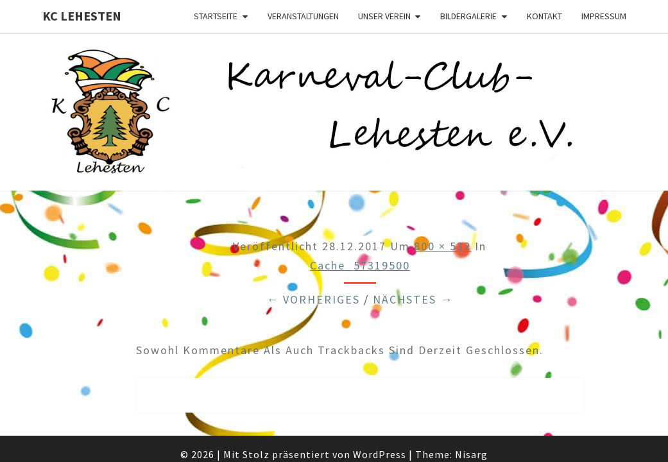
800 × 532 (442, 212)
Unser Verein (384, 16)
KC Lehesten (81, 16)
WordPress (379, 421)
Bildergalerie (468, 16)
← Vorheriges (313, 266)
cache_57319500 (360, 232)
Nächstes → (413, 266)
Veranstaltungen (303, 16)
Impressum (603, 16)
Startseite (215, 16)
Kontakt (544, 16)
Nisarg (471, 421)
